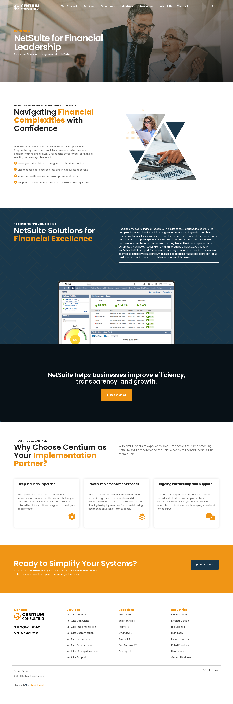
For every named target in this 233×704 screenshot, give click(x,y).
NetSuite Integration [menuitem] (78, 639)
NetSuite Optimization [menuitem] (79, 645)
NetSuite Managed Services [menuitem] (82, 651)
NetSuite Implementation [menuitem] (81, 627)
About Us (166, 6)
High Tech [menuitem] (177, 633)
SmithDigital (37, 685)
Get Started (70, 6)
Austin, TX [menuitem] (124, 639)
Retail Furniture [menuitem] (180, 645)
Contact (182, 6)
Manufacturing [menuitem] (179, 614)
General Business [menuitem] (181, 657)
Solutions (108, 6)
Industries (127, 6)
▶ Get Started (116, 395)
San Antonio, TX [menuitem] (128, 645)
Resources (148, 6)
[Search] (212, 6)
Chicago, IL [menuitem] (125, 651)
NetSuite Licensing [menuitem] (76, 614)
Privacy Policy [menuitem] (21, 671)
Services (90, 6)
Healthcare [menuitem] (177, 651)
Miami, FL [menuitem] (124, 627)
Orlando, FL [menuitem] (125, 633)
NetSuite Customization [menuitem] (80, 633)
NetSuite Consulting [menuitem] (77, 620)
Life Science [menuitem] (178, 627)
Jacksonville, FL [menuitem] (127, 620)
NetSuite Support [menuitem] (76, 657)
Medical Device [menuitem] (180, 620)
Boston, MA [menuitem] (125, 614)
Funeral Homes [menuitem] (180, 639)
